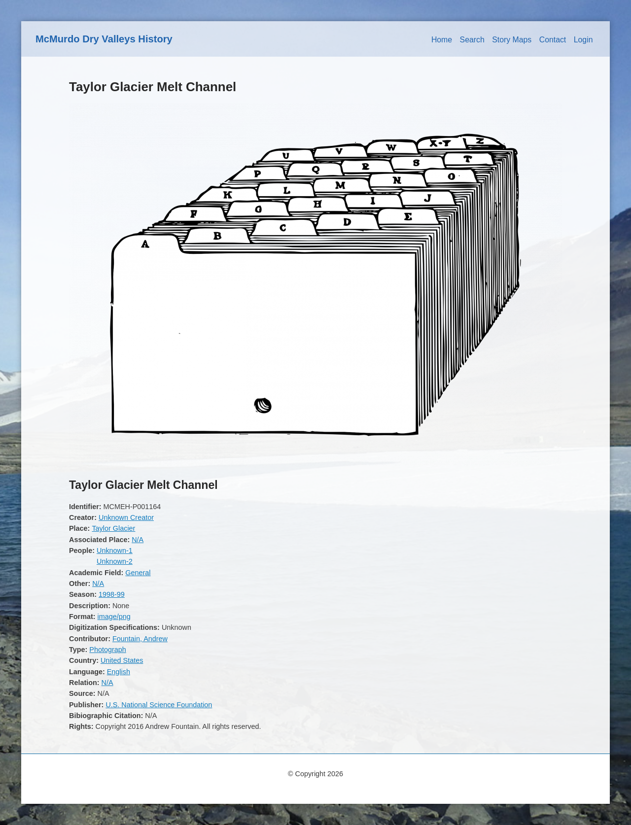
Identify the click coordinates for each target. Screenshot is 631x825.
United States (122, 660)
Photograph (107, 649)
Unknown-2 (115, 561)
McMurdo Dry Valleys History (104, 39)
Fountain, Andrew (140, 639)
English (118, 672)
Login (583, 39)
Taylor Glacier (113, 528)
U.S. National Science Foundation (158, 705)
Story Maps (511, 39)
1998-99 (112, 594)
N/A (137, 540)
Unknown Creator (126, 517)
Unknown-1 (115, 550)
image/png (114, 616)
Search (472, 39)
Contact (552, 39)
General (137, 573)
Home (441, 39)
